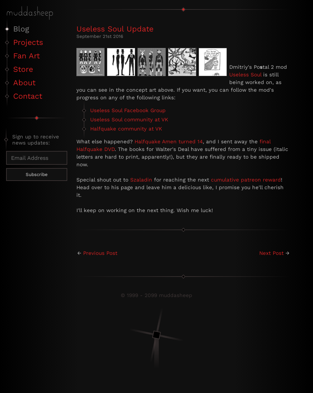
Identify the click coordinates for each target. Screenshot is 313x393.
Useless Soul (245, 75)
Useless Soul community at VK (129, 119)
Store (23, 69)
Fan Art (26, 55)
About (24, 82)
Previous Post (100, 253)
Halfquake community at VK (126, 129)
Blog (21, 28)
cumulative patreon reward (246, 180)
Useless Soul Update (114, 28)
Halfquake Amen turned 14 (168, 141)
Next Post (271, 253)
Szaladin (141, 180)
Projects (28, 42)
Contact (27, 96)
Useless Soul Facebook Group (128, 110)
